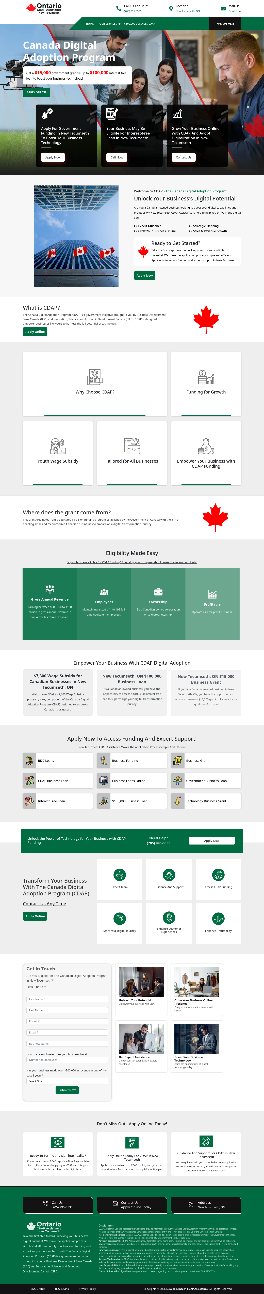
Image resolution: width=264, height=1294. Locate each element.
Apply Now (53, 157)
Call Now (117, 157)
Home (90, 23)
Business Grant (197, 761)
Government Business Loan (205, 781)
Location (182, 6)
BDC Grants (37, 1289)
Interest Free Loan (51, 801)
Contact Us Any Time (44, 903)
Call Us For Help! (136, 6)
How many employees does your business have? (56, 1054)
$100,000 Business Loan (139, 23)
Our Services (108, 23)
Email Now (235, 11)
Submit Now (67, 1090)
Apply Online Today (136, 1207)
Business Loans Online (128, 781)
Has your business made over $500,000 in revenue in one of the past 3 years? (66, 1073)
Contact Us (183, 157)
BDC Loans (45, 761)
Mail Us (234, 6)
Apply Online (36, 92)
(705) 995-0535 (133, 11)
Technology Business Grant (205, 801)
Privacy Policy (87, 1289)
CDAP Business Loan (52, 781)
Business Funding (124, 761)
